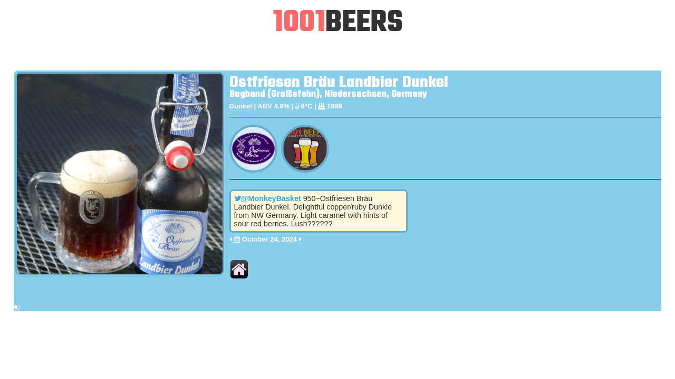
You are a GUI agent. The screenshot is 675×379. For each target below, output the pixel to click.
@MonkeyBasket (267, 198)
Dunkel (240, 106)
